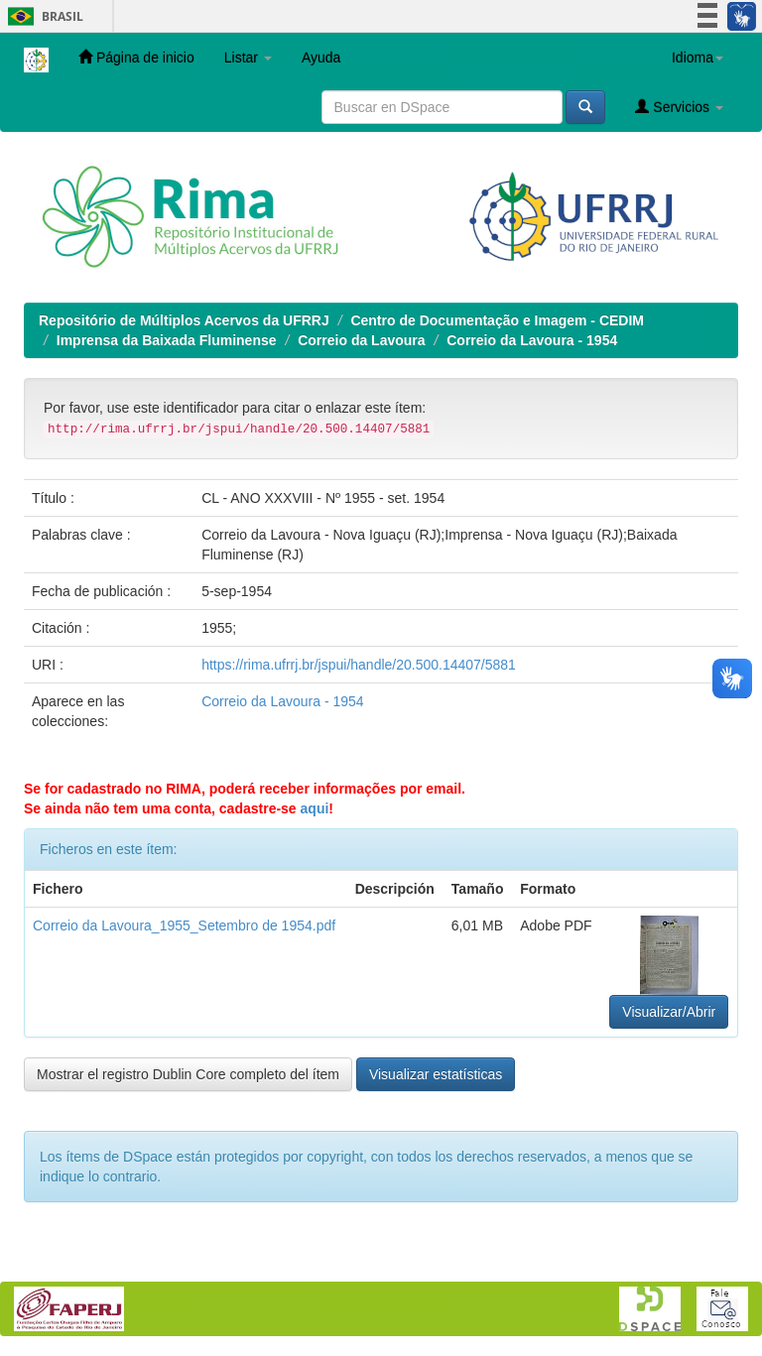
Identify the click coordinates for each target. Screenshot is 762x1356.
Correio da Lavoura (361, 340)
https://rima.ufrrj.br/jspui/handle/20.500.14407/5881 (358, 665)
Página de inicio (136, 57)
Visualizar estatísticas (435, 1074)
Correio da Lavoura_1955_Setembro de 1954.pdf (184, 925)
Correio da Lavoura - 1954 (531, 340)
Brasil (42, 16)
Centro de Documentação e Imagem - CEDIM (497, 320)
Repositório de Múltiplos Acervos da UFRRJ (184, 320)
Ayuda (321, 57)
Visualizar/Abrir (668, 1012)
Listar (248, 57)
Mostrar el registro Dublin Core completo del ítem (188, 1074)
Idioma (697, 57)
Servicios (679, 106)
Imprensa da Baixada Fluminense (167, 340)
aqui (315, 808)
